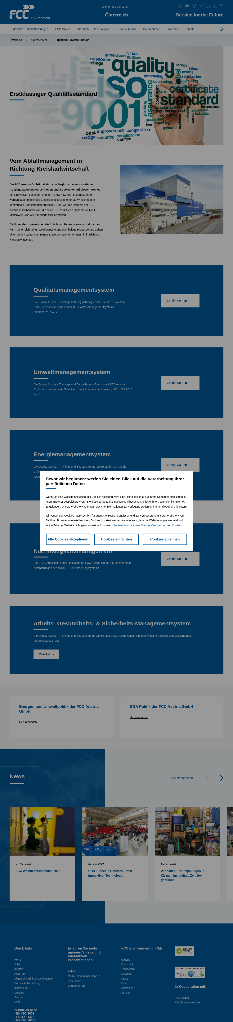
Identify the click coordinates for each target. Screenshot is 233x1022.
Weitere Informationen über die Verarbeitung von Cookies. (148, 525)
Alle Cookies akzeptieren (68, 539)
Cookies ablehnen (165, 539)
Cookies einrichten (116, 539)
